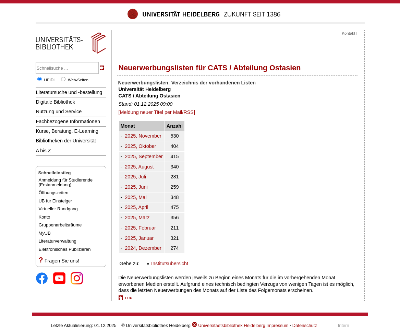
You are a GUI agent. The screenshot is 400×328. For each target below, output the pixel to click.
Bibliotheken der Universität (66, 140)
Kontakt (348, 33)
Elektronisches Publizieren (65, 249)
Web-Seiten (78, 80)
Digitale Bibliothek (55, 102)
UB (45, 233)
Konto (44, 217)
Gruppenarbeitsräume (60, 224)
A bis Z (43, 150)
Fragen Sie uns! (62, 260)
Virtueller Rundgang (58, 208)
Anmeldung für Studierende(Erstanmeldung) (66, 182)
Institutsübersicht (169, 263)
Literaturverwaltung (57, 241)
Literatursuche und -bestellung (69, 92)
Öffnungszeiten (54, 192)
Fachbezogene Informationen (68, 121)
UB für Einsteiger (55, 200)
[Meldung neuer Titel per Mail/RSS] (157, 112)
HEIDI (49, 80)
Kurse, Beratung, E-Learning (67, 131)
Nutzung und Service (59, 111)
